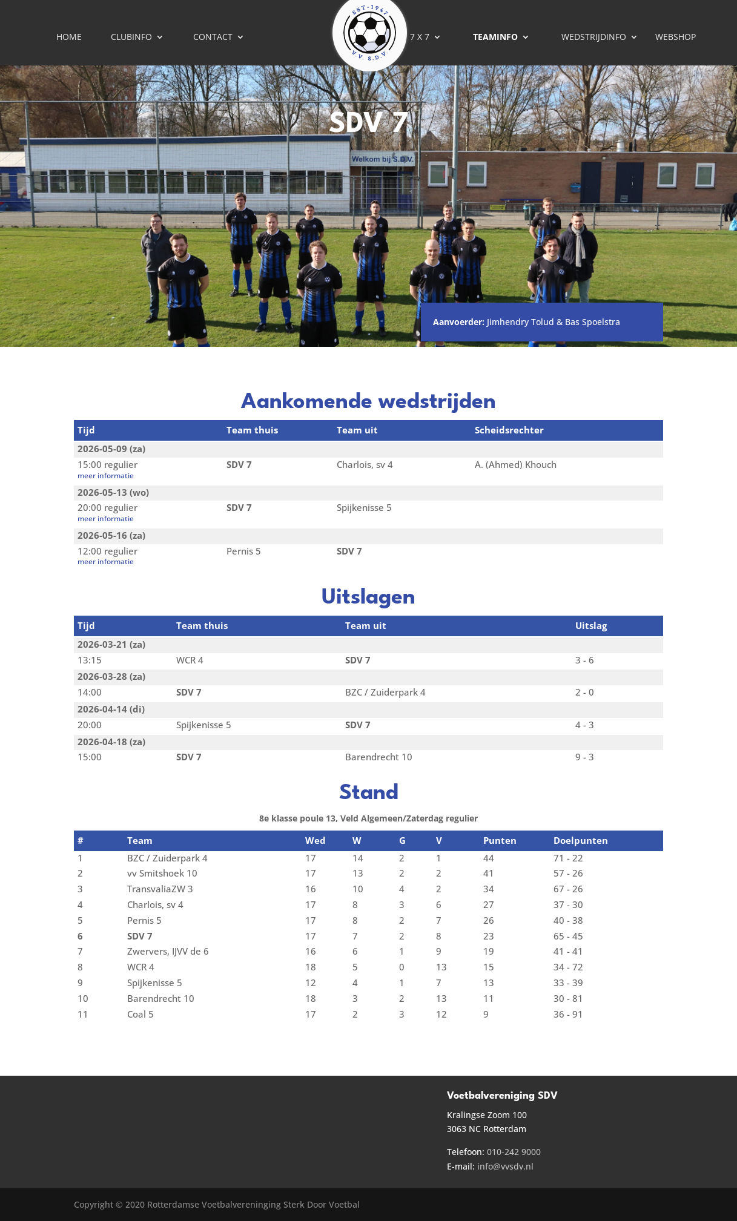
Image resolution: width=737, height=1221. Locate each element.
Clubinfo (131, 37)
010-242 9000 (514, 1151)
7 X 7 (419, 37)
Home (69, 37)
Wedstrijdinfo (593, 37)
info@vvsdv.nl (505, 1166)
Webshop (675, 37)
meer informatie (106, 475)
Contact (213, 37)
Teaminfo (495, 37)
